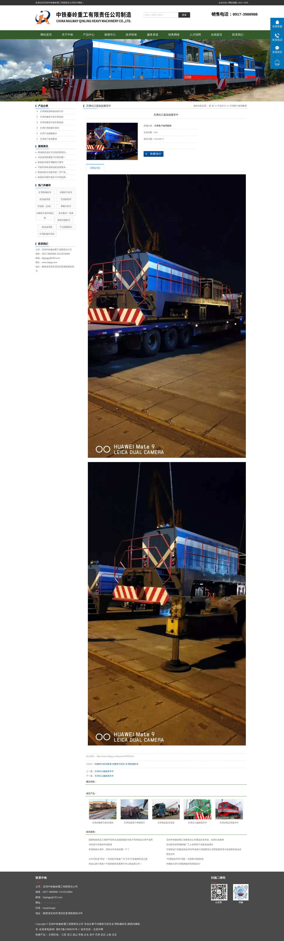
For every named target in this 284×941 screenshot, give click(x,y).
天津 (97, 934)
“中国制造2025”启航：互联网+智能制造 (185, 859)
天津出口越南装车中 (104, 771)
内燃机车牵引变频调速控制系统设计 (183, 864)
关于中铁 (67, 34)
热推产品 (40, 934)
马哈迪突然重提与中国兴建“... (52, 157)
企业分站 (223, 2)
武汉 (103, 934)
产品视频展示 (66, 227)
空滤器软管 (66, 199)
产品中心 (88, 34)
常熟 (80, 934)
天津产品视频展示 (48, 133)
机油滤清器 (45, 199)
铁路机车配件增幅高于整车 (50, 162)
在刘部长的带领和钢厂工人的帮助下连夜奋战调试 (189, 844)
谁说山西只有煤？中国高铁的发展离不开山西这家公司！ (115, 864)
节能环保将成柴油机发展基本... (52, 167)
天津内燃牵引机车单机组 (51, 117)
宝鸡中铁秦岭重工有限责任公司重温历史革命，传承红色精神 (195, 840)
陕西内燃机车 (64, 220)
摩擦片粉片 (66, 206)
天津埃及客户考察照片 (134, 822)
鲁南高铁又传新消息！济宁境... (52, 172)
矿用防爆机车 (45, 192)
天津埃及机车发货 (165, 822)
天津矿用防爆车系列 (49, 128)
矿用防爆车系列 (47, 234)
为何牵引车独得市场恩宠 (100, 844)
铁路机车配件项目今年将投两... (52, 177)
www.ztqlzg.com (51, 902)
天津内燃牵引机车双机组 (51, 122)
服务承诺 (152, 34)
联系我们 (238, 34)
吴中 (91, 934)
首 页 (211, 106)
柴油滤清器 (47, 227)
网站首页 (46, 34)
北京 (114, 934)
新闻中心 (110, 34)
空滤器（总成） (44, 206)
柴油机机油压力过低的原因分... (52, 152)
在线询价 (153, 154)
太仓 (86, 934)
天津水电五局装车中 (229, 822)
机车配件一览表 (66, 213)
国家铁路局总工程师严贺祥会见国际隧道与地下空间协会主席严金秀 (121, 840)
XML (246, 2)
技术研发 (131, 34)
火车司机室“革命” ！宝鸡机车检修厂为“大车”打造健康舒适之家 (118, 859)
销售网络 (174, 34)
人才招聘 (195, 34)
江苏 (63, 934)
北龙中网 (98, 929)
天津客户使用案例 (48, 139)
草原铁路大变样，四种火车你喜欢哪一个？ (109, 849)
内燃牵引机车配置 (103, 764)
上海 (108, 934)
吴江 (69, 934)
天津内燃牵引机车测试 (102, 822)
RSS (240, 2)
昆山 (75, 934)
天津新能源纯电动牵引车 (51, 111)
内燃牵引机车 (66, 192)
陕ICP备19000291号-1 (68, 929)
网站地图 (232, 2)
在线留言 (216, 34)
